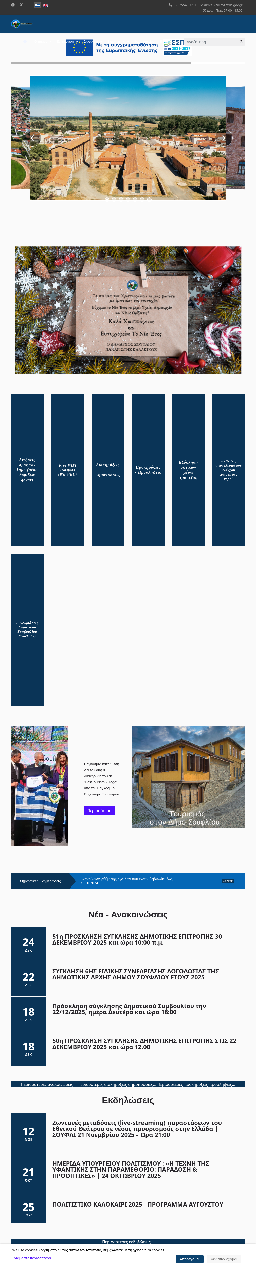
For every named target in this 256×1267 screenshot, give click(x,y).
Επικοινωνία (169, 41)
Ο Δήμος (40, 41)
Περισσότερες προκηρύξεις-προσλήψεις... (196, 1084)
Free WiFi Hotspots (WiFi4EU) (67, 470)
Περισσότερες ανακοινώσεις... (49, 1084)
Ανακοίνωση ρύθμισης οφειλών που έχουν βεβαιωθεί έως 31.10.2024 (126, 881)
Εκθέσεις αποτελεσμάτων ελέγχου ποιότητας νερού (229, 470)
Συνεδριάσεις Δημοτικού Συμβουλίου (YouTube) (27, 629)
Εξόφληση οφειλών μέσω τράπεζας (188, 470)
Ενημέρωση (65, 41)
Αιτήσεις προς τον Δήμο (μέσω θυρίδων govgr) (27, 470)
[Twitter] (21, 4)
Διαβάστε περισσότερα (32, 1258)
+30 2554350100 (185, 5)
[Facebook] (13, 4)
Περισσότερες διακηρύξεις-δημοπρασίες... (117, 1084)
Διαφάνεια (90, 41)
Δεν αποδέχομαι (224, 1259)
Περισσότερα (99, 810)
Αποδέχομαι (190, 1259)
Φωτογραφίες (144, 41)
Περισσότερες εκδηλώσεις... (128, 1242)
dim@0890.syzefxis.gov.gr (223, 5)
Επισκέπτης (116, 41)
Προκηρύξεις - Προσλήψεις (148, 469)
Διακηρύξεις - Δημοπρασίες (107, 470)
